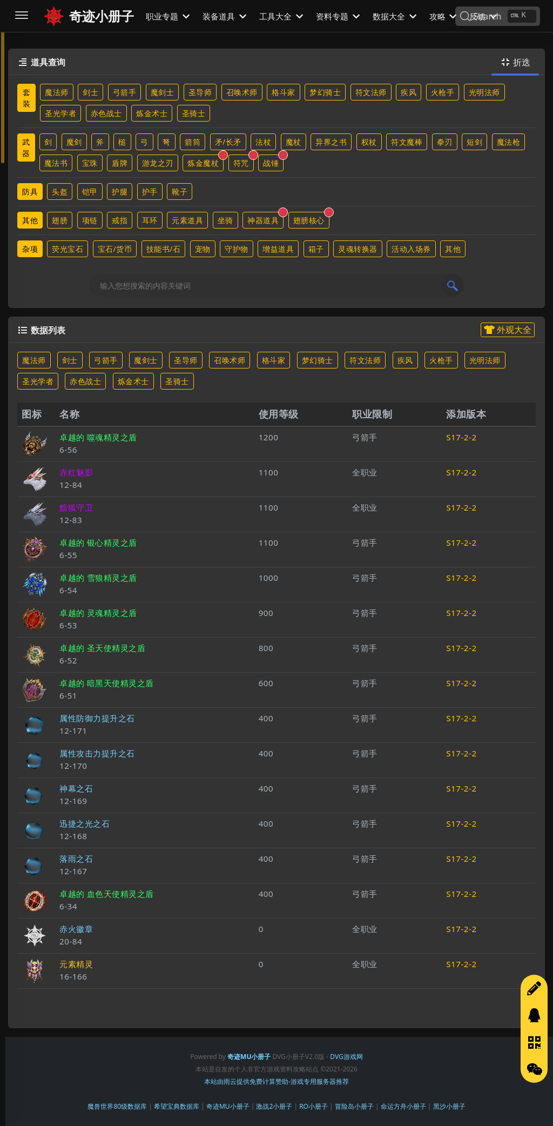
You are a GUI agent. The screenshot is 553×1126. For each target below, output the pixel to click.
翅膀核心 (311, 218)
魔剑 (74, 142)
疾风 (408, 92)
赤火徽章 (76, 928)
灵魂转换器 (357, 249)
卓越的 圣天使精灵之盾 (102, 647)
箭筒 (192, 142)
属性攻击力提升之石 (97, 753)
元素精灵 (76, 964)
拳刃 (445, 142)
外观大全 (507, 330)
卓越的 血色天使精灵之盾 (106, 893)
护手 (150, 191)
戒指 (119, 220)
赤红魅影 (76, 472)
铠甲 (90, 191)
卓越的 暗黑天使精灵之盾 (106, 683)
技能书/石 (163, 249)
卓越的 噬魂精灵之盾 (98, 437)
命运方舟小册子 (403, 1106)
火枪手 (443, 92)
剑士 (90, 92)
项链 (90, 220)
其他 (30, 220)
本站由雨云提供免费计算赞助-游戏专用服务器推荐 (276, 1081)
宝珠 (90, 163)
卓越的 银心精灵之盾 (98, 542)
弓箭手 (125, 92)
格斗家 (283, 92)
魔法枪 (509, 142)
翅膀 (60, 220)
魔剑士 (162, 92)
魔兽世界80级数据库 (117, 1106)
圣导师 (200, 92)
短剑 (474, 142)
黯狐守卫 (76, 507)
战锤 (273, 161)
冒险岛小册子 (354, 1106)
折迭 (515, 62)
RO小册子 (313, 1106)
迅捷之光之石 (84, 823)
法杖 (263, 142)
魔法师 (57, 92)
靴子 (179, 191)
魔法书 (56, 163)
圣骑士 (194, 113)
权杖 (369, 142)
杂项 (30, 249)
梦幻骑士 (325, 92)
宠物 (203, 249)
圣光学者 (60, 113)
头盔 (60, 191)
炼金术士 (151, 113)
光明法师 (484, 92)
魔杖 (293, 142)
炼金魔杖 (205, 161)
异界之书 (331, 142)
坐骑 (225, 220)
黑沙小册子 (449, 1106)
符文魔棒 (406, 142)
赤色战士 (106, 113)
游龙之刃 (157, 163)
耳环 (150, 220)
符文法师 (371, 92)
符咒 (243, 161)
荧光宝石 (67, 249)
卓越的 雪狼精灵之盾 (98, 577)
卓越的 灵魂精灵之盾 (98, 612)
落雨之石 (76, 858)
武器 (26, 147)
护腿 (119, 191)
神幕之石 (76, 788)
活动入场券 (411, 249)
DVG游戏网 (346, 1056)
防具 (30, 191)
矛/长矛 (228, 142)
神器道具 (265, 218)
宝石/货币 (115, 249)
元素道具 (187, 220)
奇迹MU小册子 (227, 1106)
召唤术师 (242, 92)
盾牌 (119, 163)
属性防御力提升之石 (97, 718)
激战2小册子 (274, 1106)
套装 (27, 98)
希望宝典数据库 (176, 1106)
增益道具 (278, 249)
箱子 (316, 249)
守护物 (236, 249)
